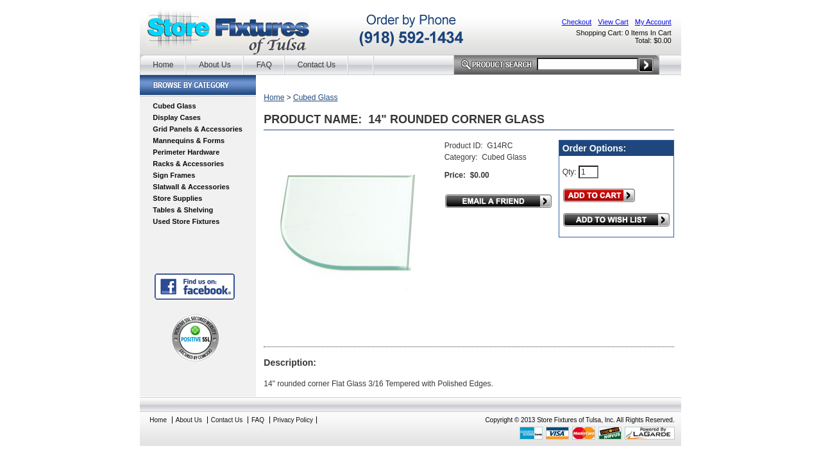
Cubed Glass (174, 106)
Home (163, 64)
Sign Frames (174, 175)
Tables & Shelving (183, 210)
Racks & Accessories (188, 163)
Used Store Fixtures (186, 221)
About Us (214, 64)
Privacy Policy (293, 420)
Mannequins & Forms (188, 140)
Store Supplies (177, 198)
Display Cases (177, 117)
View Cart (613, 22)
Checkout (576, 22)
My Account (653, 22)
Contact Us (316, 64)
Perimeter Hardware (186, 152)
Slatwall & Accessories (191, 187)
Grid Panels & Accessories (197, 129)
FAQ (264, 64)
